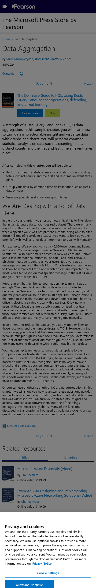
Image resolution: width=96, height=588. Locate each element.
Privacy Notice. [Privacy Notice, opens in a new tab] (42, 569)
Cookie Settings (48, 579)
